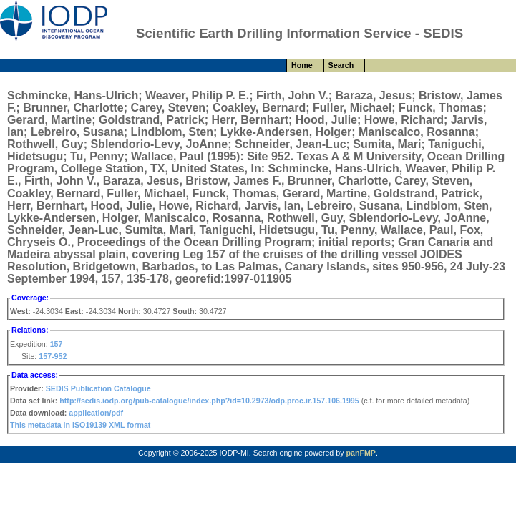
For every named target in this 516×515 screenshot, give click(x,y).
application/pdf (96, 412)
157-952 (53, 356)
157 (56, 344)
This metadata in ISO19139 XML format (80, 425)
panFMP (360, 452)
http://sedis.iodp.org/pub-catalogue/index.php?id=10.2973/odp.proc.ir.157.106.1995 (209, 400)
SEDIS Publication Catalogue (98, 388)
